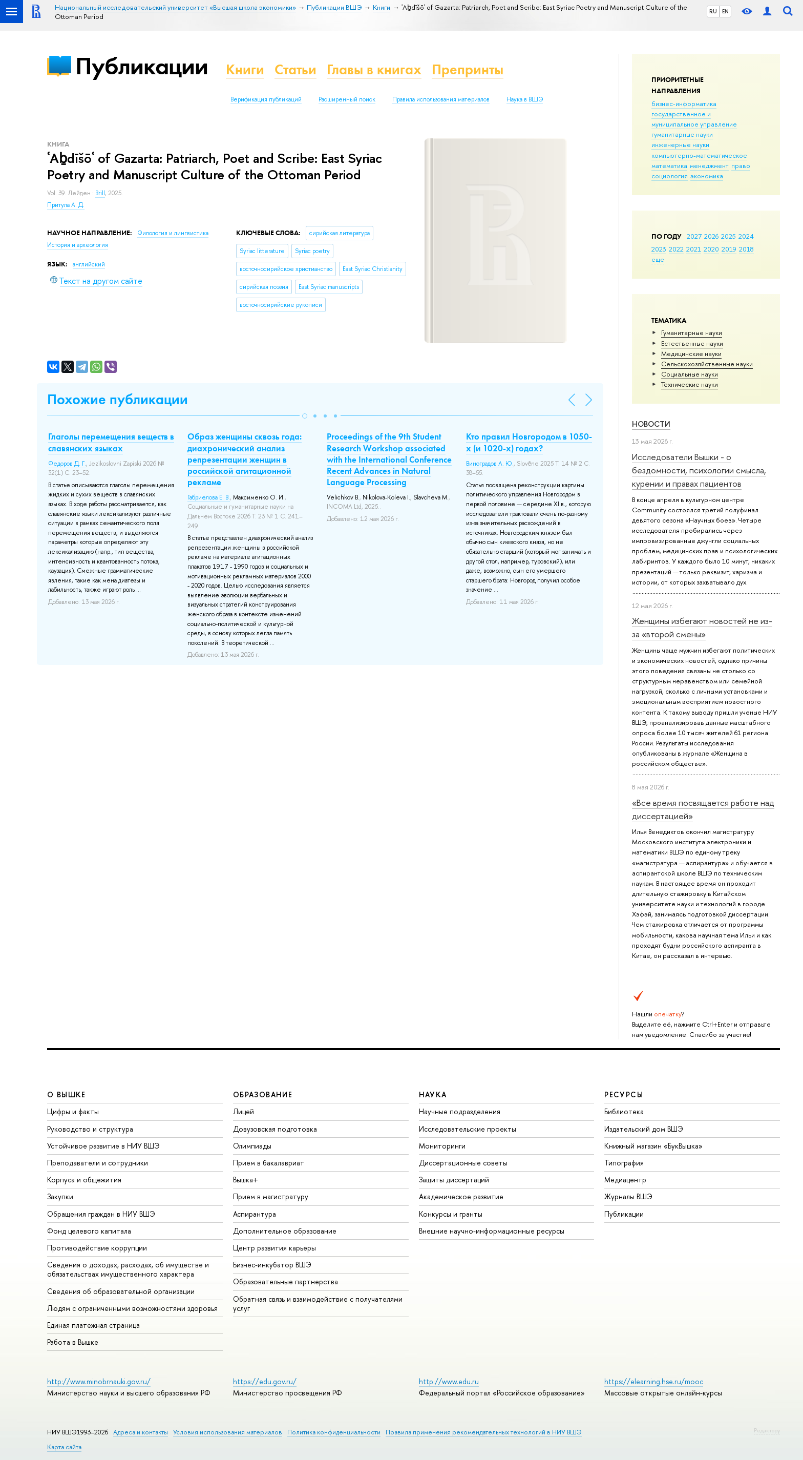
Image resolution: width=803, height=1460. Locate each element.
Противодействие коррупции (97, 1248)
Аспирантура (254, 1214)
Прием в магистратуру (270, 1196)
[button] (305, 416)
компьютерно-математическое (699, 155)
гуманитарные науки (682, 134)
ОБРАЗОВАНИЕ (262, 1094)
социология (669, 175)
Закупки (60, 1196)
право (740, 165)
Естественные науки (692, 343)
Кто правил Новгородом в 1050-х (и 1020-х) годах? (529, 442)
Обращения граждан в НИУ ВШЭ (101, 1214)
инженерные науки (680, 144)
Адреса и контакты (140, 1432)
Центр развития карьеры (274, 1248)
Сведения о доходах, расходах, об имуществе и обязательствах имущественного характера (128, 1269)
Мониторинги (442, 1146)
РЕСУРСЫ (623, 1094)
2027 (694, 236)
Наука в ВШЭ (524, 99)
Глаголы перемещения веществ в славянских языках (111, 442)
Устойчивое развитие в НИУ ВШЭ (103, 1146)
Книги (245, 69)
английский (89, 264)
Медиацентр (625, 1179)
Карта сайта (64, 1447)
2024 (746, 236)
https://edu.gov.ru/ (265, 1381)
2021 (693, 249)
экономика (706, 175)
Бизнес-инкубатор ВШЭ (272, 1264)
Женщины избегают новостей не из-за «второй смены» (702, 627)
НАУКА (433, 1094)
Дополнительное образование (284, 1231)
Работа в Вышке (72, 1342)
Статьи (295, 69)
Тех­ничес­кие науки (689, 384)
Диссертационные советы (463, 1162)
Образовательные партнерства (285, 1281)
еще (657, 259)
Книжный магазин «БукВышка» (653, 1146)
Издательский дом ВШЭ (643, 1129)
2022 (676, 249)
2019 (729, 249)
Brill (100, 193)
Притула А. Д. (65, 205)
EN (725, 11)
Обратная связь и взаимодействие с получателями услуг (318, 1303)
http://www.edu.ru (449, 1381)
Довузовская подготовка (275, 1129)
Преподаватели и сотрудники (97, 1162)
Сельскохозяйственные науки (707, 363)
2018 (746, 249)
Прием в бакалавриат (268, 1162)
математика (669, 165)
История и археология (77, 245)
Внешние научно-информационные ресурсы (491, 1231)
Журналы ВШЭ (628, 1196)
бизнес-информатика (683, 103)
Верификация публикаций (266, 99)
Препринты (467, 69)
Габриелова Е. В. (208, 497)
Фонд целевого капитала (89, 1231)
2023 (658, 249)
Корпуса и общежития (84, 1179)
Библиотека (624, 1111)
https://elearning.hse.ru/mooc (653, 1381)
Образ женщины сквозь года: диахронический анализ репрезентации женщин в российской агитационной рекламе (244, 459)
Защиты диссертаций (454, 1179)
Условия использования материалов (227, 1432)
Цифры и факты (73, 1111)
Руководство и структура (90, 1129)
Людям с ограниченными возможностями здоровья (132, 1308)
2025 (728, 236)
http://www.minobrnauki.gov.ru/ (99, 1381)
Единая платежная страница (93, 1325)
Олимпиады (252, 1146)
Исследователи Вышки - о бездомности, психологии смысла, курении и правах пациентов (699, 470)
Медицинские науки (691, 353)
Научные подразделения (459, 1111)
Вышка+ (245, 1179)
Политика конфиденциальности (334, 1432)
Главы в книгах (374, 69)
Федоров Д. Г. (67, 464)
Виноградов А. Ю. (490, 464)
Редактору (767, 1430)
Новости (651, 424)
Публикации (141, 65)
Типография (624, 1162)
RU (713, 11)
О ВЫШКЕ (66, 1094)
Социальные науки (689, 374)
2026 (711, 236)
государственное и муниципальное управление (694, 119)
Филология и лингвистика (172, 233)
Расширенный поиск (347, 99)
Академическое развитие (461, 1196)
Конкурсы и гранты (450, 1214)
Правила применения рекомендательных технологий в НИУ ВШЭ (484, 1432)
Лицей (243, 1111)
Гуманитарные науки (691, 332)
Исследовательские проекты (467, 1129)
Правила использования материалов (441, 99)
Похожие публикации (117, 399)
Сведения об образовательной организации (121, 1291)
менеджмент (709, 165)
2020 (711, 249)
